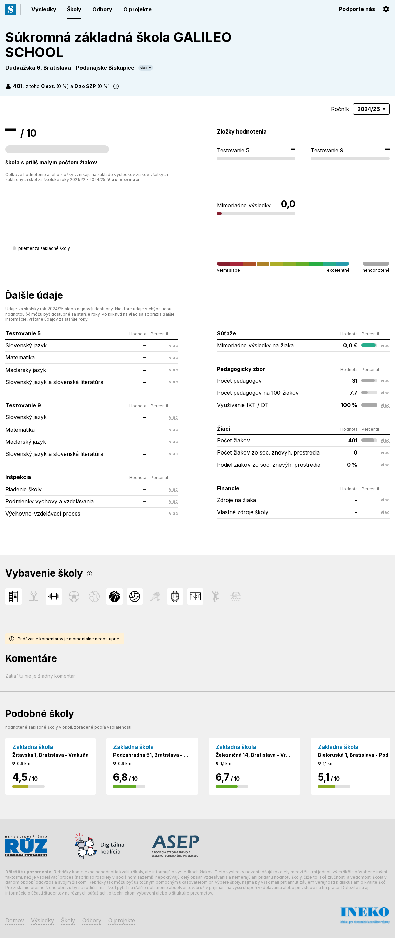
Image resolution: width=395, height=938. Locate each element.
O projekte (137, 9)
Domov (14, 920)
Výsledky (43, 9)
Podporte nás (357, 9)
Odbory (102, 9)
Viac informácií (124, 179)
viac (143, 68)
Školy (74, 9)
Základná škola (32, 746)
